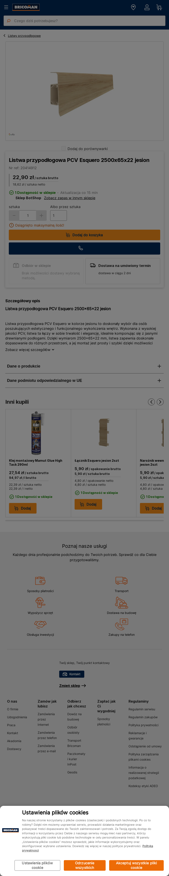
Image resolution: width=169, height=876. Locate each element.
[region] (84, 841)
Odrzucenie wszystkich (84, 865)
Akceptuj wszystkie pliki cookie (136, 865)
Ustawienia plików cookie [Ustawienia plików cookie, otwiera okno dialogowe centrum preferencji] (37, 865)
